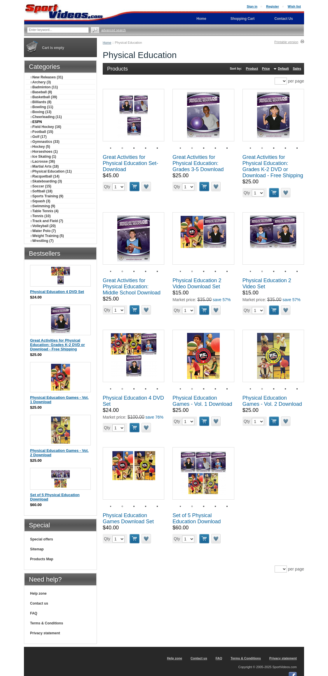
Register (272, 6)
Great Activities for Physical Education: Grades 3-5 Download (198, 163)
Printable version (286, 42)
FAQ (33, 613)
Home (107, 42)
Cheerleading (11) (46, 117)
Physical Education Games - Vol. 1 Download (202, 401)
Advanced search (113, 30)
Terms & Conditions (46, 623)
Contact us (39, 603)
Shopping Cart (243, 19)
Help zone (38, 593)
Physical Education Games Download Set (128, 518)
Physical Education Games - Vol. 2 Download (272, 401)
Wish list (294, 6)
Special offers (41, 539)
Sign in (252, 6)
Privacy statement (45, 633)
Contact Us (283, 19)
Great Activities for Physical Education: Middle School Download (131, 287)
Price (266, 68)
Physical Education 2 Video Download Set (196, 283)
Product (252, 68)
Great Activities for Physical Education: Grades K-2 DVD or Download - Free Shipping (272, 166)
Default (283, 68)
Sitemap (37, 549)
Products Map (41, 559)
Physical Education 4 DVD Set (57, 291)
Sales (297, 68)
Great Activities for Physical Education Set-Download (130, 163)
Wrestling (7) (41, 241)
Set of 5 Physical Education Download (196, 518)
